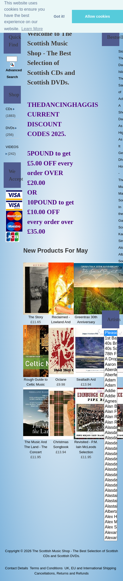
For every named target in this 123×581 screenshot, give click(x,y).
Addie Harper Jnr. (110, 396)
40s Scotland (110, 349)
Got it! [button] (59, 16)
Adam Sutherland (110, 385)
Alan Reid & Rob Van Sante (110, 417)
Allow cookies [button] (97, 16)
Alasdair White (110, 480)
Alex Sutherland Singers (110, 527)
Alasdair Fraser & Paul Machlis (110, 459)
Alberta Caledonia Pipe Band (110, 511)
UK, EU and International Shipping (90, 568)
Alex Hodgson (110, 517)
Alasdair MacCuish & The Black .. (110, 469)
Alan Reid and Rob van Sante (110, 422)
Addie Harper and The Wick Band (110, 391)
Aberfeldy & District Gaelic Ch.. (110, 375)
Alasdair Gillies (110, 464)
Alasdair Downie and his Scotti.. (110, 427)
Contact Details (16, 568)
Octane (61, 379)
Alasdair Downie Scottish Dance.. (110, 433)
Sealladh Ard (86, 379)
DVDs (12, 128)
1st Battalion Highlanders (110, 338)
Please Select (110, 333)
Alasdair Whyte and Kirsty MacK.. (110, 490)
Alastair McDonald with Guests (110, 506)
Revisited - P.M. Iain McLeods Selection (86, 447)
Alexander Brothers (110, 532)
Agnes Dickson (110, 401)
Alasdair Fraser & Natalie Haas (110, 454)
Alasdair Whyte (110, 485)
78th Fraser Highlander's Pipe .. (110, 354)
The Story (35, 317)
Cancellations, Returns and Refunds (61, 573)
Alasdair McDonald (110, 475)
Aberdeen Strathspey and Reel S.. (110, 370)
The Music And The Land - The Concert (35, 447)
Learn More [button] (32, 29)
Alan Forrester (110, 411)
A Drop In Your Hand (110, 359)
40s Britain (110, 343)
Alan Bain (110, 406)
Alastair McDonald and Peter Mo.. (110, 501)
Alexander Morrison (110, 538)
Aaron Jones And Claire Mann (110, 364)
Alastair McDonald (110, 496)
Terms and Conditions (46, 568)
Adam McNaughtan (110, 380)
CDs (10, 109)
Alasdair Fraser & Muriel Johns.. (110, 448)
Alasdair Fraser (110, 438)
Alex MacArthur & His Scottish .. (110, 522)
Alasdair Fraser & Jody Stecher (110, 443)
